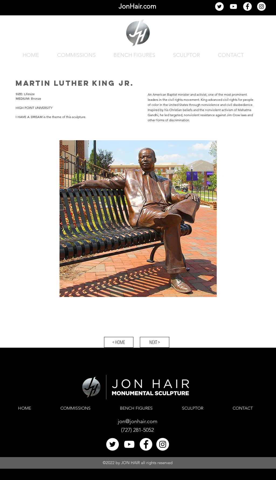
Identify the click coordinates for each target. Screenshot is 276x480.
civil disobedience (239, 105)
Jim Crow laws (237, 115)
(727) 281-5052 (137, 430)
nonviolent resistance (199, 115)
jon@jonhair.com (137, 421)
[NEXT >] (154, 342)
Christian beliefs (180, 110)
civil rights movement (183, 100)
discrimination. (179, 120)
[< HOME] (118, 342)
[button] (138, 218)
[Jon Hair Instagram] (261, 6)
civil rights (230, 100)
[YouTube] (233, 6)
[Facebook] (247, 6)
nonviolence (210, 105)
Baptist (172, 94)
